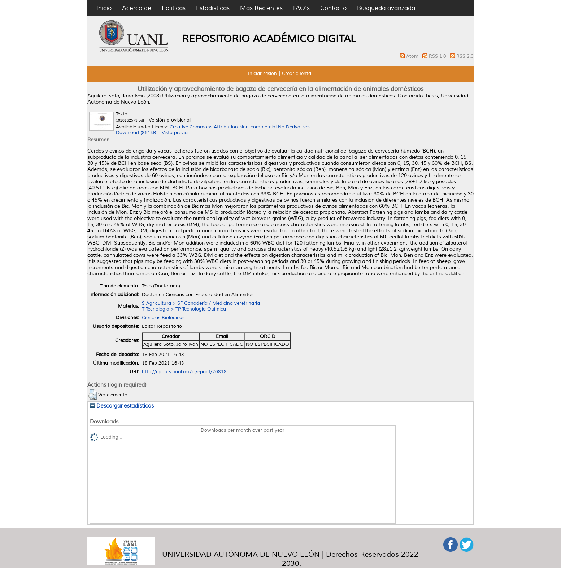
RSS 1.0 (438, 56)
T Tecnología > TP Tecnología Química (184, 309)
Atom (413, 56)
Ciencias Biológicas (163, 318)
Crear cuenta (296, 73)
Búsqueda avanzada (386, 8)
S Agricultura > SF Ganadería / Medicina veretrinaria (201, 303)
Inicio (104, 8)
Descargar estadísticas (122, 405)
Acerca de (136, 8)
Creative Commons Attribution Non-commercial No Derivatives (240, 127)
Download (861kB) (137, 133)
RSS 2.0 (465, 56)
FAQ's (301, 8)
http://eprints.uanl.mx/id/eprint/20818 (184, 372)
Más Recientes (261, 8)
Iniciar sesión (262, 73)
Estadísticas (213, 8)
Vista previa (175, 133)
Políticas (174, 8)
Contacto (333, 8)
